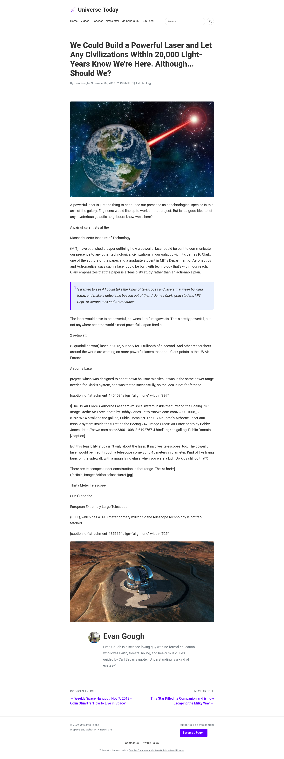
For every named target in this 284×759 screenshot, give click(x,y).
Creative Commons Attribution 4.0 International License (156, 750)
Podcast (97, 21)
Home (74, 21)
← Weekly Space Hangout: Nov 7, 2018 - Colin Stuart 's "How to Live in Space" (101, 701)
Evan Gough (81, 84)
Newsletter (112, 21)
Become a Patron (193, 733)
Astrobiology (143, 84)
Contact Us (132, 743)
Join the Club (130, 21)
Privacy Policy (150, 743)
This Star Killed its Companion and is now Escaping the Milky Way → (182, 701)
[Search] (210, 21)
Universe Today (95, 10)
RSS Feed (148, 21)
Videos (85, 21)
